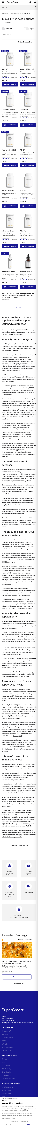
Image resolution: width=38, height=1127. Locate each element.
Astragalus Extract (14, 718)
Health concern (16, 13)
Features (21, 940)
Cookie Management (9, 1078)
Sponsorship (6, 1093)
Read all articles (20, 984)
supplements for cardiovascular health (23, 832)
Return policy (6, 1069)
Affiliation (5, 1044)
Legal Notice (6, 1050)
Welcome (5, 13)
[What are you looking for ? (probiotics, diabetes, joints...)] (19, 7)
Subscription (6, 1090)
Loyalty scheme (7, 1087)
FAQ (3, 1062)
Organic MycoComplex (23, 608)
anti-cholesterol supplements (12, 837)
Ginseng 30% (17, 736)
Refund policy (6, 1072)
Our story (5, 1034)
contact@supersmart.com (9, 1022)
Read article (17, 977)
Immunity (29, 940)
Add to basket (10, 84)
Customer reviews (8, 1037)
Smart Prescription (8, 1047)
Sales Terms (6, 1065)
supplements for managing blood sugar (17, 835)
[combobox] (19, 34)
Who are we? (6, 1031)
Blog (3, 1097)
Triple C (28, 826)
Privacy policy (7, 1075)
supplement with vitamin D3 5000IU (14, 522)
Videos (4, 1041)
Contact (4, 1059)
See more (19, 307)
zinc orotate (25, 676)
